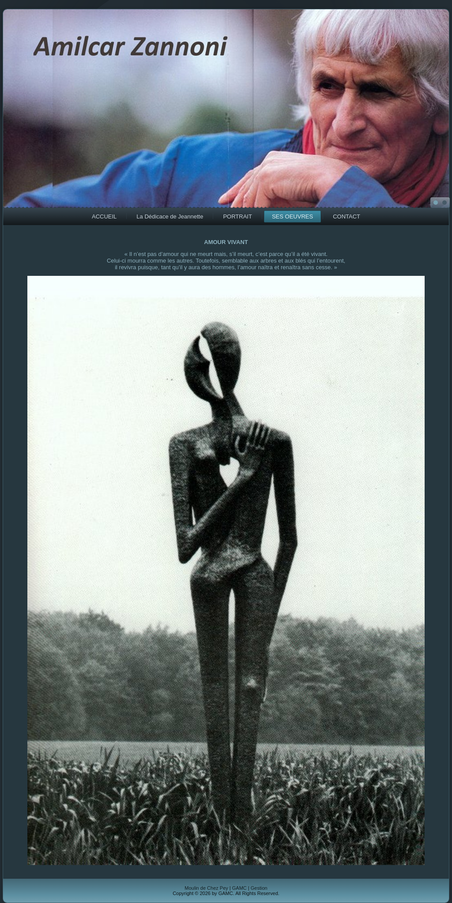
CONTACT (346, 216)
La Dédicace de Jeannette (169, 216)
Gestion (259, 888)
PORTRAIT (237, 216)
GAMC (239, 888)
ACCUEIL (104, 216)
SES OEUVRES (292, 216)
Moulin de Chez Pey (206, 888)
